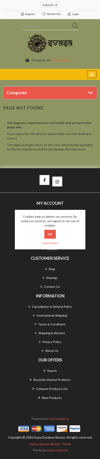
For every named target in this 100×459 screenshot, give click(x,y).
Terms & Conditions (50, 324)
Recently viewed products (50, 379)
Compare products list (50, 388)
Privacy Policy (50, 342)
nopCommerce (59, 418)
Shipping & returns (50, 333)
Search (50, 370)
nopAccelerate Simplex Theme (50, 444)
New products (50, 397)
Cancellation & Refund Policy (50, 306)
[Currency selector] (49, 5)
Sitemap (50, 278)
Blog (50, 269)
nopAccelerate (57, 450)
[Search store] (50, 26)
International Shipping (50, 315)
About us (50, 350)
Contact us (50, 286)
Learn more (50, 243)
